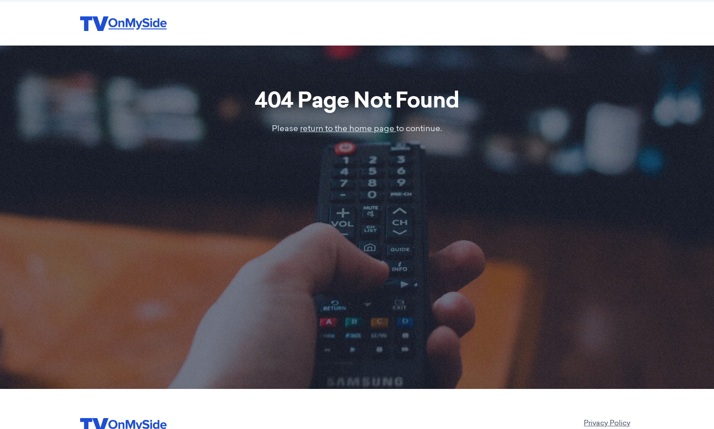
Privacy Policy (607, 423)
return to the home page (348, 129)
